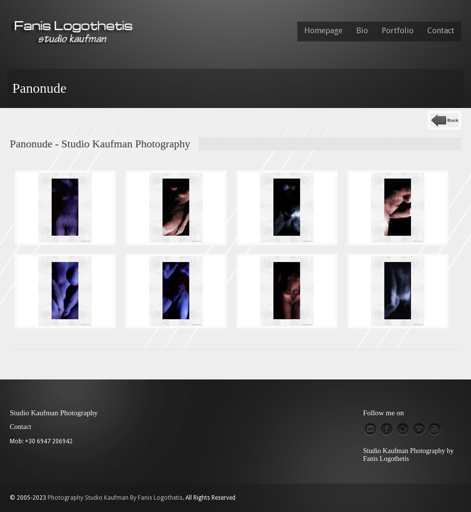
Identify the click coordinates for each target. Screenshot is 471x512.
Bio (362, 30)
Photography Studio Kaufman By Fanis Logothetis (115, 497)
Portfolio (398, 30)
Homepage (323, 30)
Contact (440, 30)
